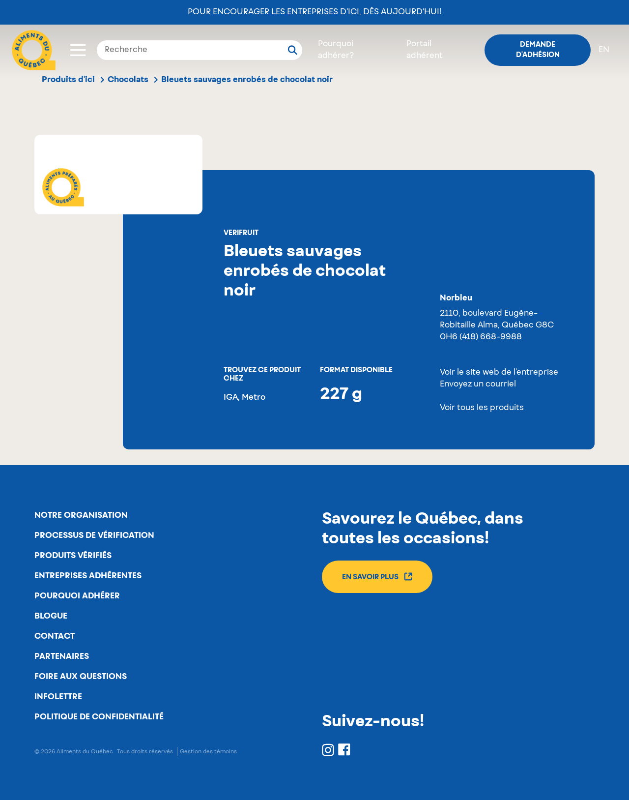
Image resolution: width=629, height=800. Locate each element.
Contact (54, 636)
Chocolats (128, 80)
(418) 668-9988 (490, 337)
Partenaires (61, 656)
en (604, 50)
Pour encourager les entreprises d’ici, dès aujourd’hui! (314, 12)
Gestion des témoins (208, 751)
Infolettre (58, 697)
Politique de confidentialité (99, 717)
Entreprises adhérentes (88, 576)
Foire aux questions (80, 677)
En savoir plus (377, 576)
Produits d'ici (68, 80)
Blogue (50, 616)
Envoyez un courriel (478, 384)
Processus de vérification (94, 535)
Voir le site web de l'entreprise (499, 373)
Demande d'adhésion (538, 50)
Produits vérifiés (73, 556)
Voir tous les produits (482, 408)
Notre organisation (81, 515)
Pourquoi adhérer (77, 596)
